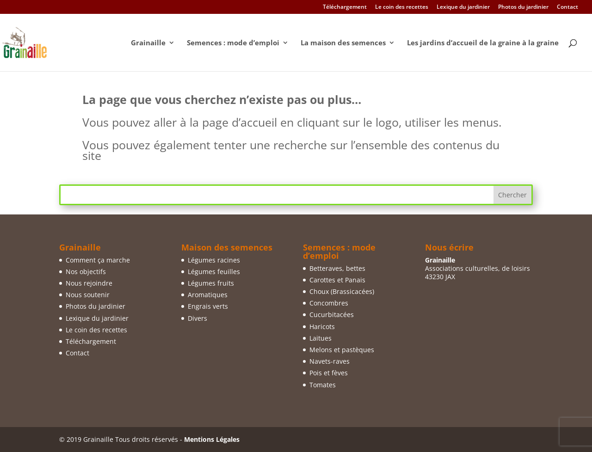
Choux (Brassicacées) (341, 291)
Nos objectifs (86, 271)
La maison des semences (343, 43)
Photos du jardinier (523, 7)
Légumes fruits (211, 283)
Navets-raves (329, 361)
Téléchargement (345, 7)
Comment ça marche (98, 260)
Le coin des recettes (401, 7)
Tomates (322, 384)
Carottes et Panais (337, 279)
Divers (197, 318)
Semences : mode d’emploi (233, 43)
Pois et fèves (328, 372)
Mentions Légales (212, 439)
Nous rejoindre (89, 283)
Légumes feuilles (214, 271)
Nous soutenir (88, 294)
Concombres (328, 303)
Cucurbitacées (331, 314)
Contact (567, 7)
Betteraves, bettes (337, 268)
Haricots (322, 326)
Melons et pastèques (341, 349)
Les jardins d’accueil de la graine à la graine (483, 43)
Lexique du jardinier (463, 7)
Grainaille (148, 43)
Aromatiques (208, 294)
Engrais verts (208, 306)
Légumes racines (214, 260)
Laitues (320, 338)
